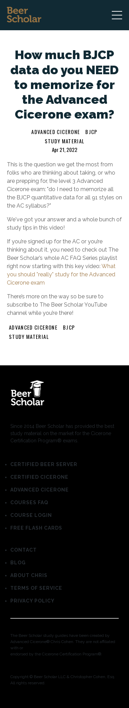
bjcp (91, 131)
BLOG (18, 562)
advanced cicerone (55, 131)
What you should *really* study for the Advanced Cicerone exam (61, 274)
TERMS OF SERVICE (36, 588)
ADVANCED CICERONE (39, 490)
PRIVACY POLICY (32, 601)
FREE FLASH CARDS (36, 528)
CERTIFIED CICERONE (39, 477)
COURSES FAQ (29, 502)
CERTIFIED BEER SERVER (43, 464)
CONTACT (23, 550)
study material (65, 141)
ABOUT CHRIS (28, 575)
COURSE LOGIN (31, 515)
